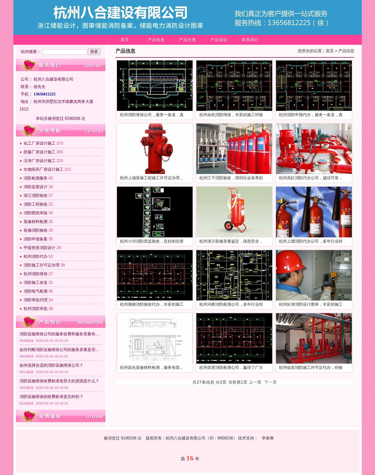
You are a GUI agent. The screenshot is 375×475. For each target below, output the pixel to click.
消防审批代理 (36, 300)
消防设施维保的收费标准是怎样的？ (51, 396)
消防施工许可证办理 (41, 265)
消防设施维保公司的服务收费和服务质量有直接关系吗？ (61, 334)
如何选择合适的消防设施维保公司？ (51, 365)
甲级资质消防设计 (39, 248)
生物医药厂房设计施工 (43, 169)
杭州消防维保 (36, 274)
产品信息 (156, 40)
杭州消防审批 (36, 308)
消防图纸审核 (36, 213)
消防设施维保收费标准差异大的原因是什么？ (59, 381)
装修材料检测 (36, 221)
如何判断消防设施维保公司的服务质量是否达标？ (61, 349)
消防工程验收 (36, 204)
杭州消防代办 (36, 256)
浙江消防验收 (36, 195)
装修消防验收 (36, 230)
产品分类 (187, 40)
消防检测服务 (36, 178)
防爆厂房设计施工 (39, 152)
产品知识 (219, 40)
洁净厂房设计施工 (39, 161)
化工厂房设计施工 (39, 143)
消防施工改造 (36, 282)
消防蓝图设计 (36, 187)
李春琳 (268, 438)
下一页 (270, 382)
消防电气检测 (36, 291)
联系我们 (250, 40)
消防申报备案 (36, 239)
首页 (125, 40)
